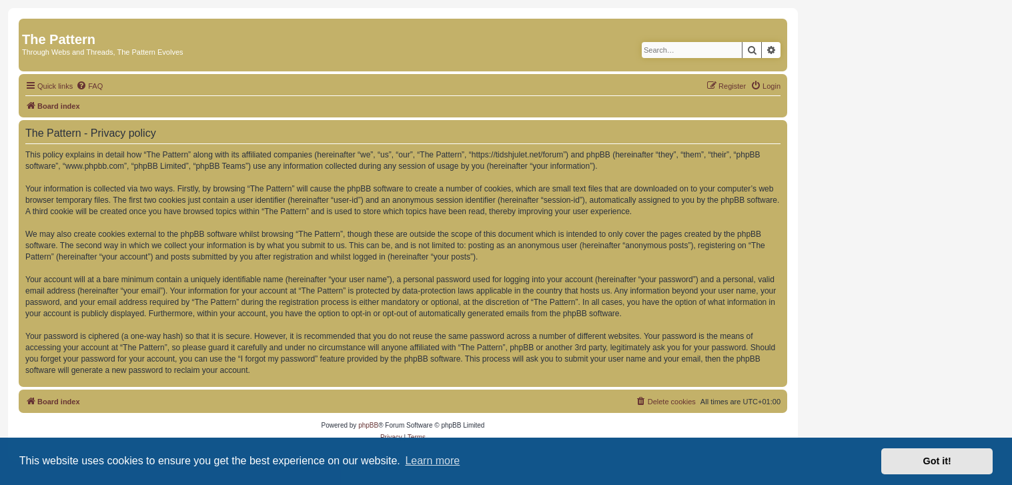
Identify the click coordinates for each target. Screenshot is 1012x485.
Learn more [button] (432, 460)
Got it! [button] (937, 461)
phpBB (368, 425)
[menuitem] (89, 86)
